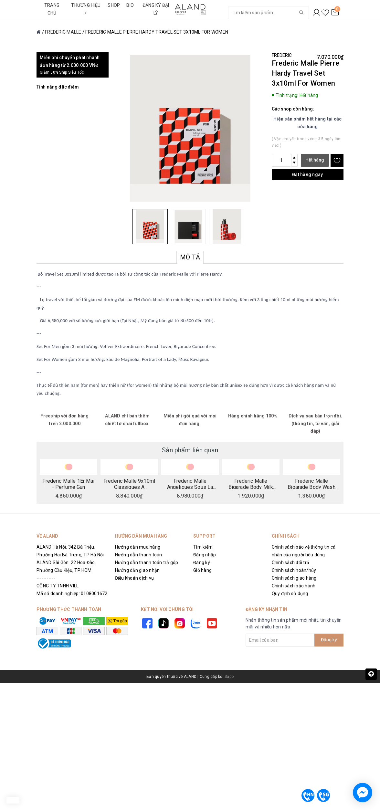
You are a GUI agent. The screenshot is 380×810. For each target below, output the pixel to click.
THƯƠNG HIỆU (85, 9)
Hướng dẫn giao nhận (137, 570)
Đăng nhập (204, 554)
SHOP (114, 5)
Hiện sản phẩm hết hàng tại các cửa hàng (307, 122)
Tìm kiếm (203, 547)
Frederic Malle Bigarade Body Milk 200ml (250, 483)
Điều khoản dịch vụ (134, 578)
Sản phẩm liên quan (190, 450)
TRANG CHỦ (51, 9)
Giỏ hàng (202, 570)
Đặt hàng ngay (307, 174)
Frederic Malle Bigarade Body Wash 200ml (311, 483)
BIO (130, 5)
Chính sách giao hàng (294, 578)
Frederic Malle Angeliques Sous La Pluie (190, 483)
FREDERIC (282, 55)
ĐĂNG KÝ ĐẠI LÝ (155, 9)
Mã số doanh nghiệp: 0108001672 (72, 593)
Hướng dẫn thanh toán (138, 554)
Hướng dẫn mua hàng (138, 547)
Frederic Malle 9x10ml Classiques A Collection (129, 483)
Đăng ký (201, 562)
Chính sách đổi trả (291, 562)
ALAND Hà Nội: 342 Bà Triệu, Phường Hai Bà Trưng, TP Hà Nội (70, 550)
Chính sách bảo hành (294, 585)
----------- (46, 578)
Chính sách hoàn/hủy (294, 570)
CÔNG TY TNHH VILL (58, 585)
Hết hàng (314, 160)
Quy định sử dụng (290, 593)
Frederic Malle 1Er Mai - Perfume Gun (68, 483)
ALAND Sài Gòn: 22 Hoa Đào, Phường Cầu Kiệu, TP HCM (66, 566)
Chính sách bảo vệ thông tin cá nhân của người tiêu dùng (304, 550)
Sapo (229, 676)
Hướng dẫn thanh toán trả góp (146, 562)
